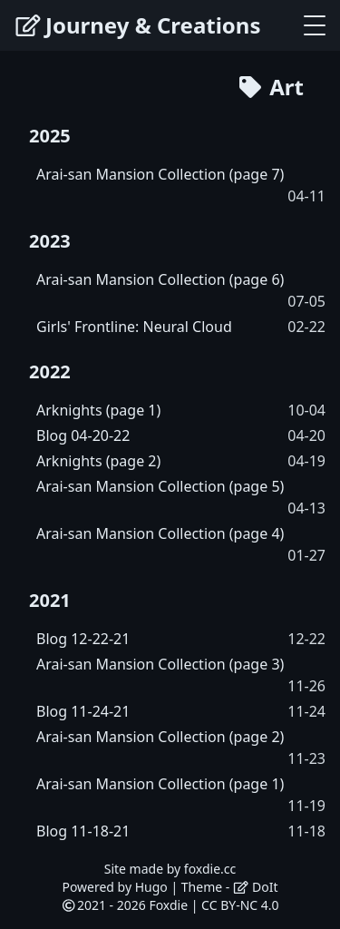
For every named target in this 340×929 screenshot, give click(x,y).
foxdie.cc (210, 868)
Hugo (151, 886)
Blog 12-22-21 (83, 639)
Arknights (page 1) (98, 410)
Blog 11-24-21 (83, 711)
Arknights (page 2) (98, 461)
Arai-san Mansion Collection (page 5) (160, 486)
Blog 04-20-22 (83, 435)
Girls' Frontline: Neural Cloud (134, 327)
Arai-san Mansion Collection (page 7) (160, 174)
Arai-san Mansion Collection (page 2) (160, 737)
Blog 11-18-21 (83, 831)
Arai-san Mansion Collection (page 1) (160, 784)
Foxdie (168, 905)
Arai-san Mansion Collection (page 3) (160, 664)
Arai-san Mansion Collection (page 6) (160, 279)
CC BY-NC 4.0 (239, 905)
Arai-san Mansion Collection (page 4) (160, 533)
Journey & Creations (138, 25)
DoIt (255, 886)
